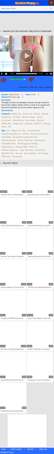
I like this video (3, 79)
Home (3, 449)
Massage (46, 123)
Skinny (39, 117)
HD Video (16, 117)
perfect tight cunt (25, 140)
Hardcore (37, 123)
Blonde (37, 114)
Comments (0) (48, 87)
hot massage (43, 153)
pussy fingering (30, 153)
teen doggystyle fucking (27, 143)
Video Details (23, 87)
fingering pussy (8, 147)
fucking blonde (33, 130)
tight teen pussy (26, 150)
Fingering (28, 123)
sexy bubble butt (9, 143)
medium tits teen (18, 130)
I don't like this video (31, 79)
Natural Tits (27, 114)
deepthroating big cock (11, 134)
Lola (7, 130)
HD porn (26, 134)
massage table (21, 147)
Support (30, 449)
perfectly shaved (9, 140)
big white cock (8, 153)
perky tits (33, 147)
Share (41, 87)
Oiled (4, 127)
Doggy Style (18, 123)
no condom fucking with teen (25, 137)
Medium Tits (16, 114)
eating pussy (40, 150)
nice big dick (39, 140)
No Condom (6, 120)
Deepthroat (6, 117)
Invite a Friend (16, 449)
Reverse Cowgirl (28, 117)
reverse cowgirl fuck (39, 134)
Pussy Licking (30, 120)
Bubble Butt (6, 123)
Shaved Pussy (18, 120)
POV (9, 127)
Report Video (33, 87)
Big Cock (40, 120)
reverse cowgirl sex (10, 150)
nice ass (19, 153)
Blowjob (45, 114)
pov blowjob (17, 156)
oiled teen (6, 156)
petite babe (6, 137)
